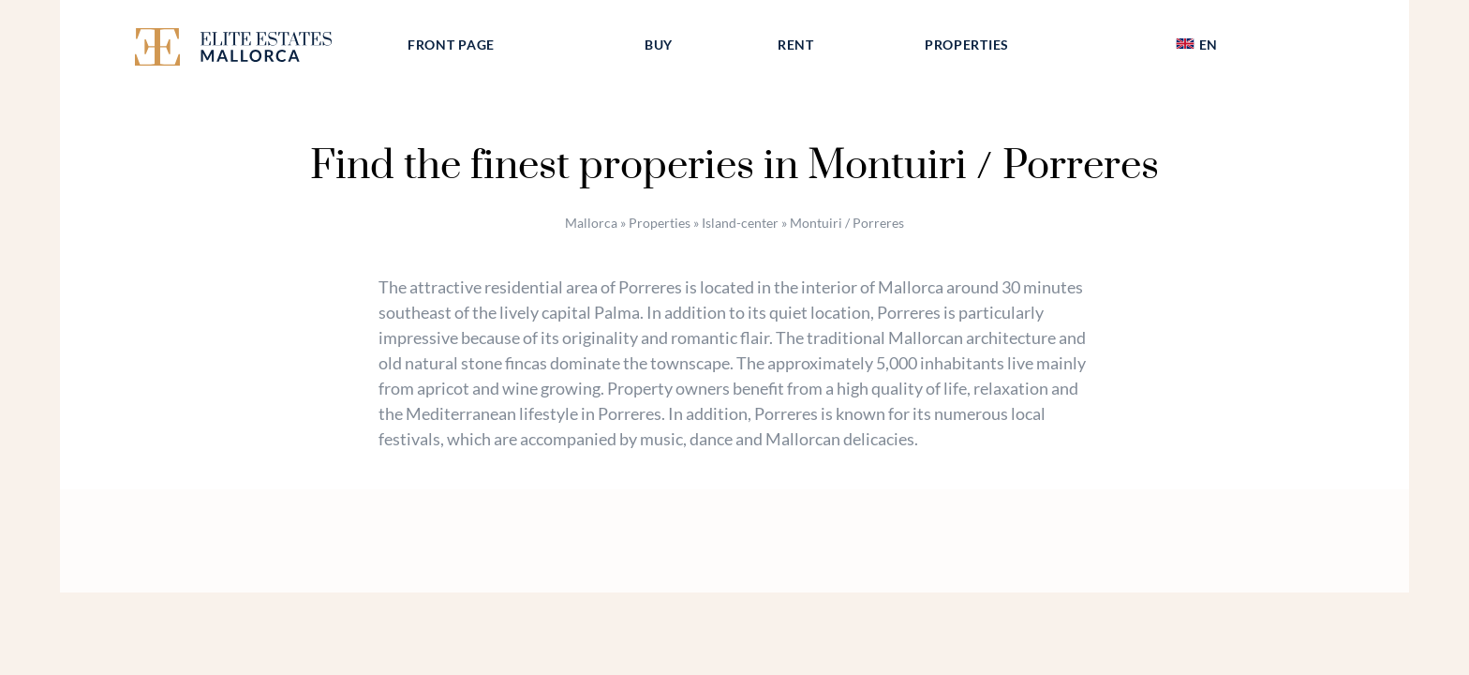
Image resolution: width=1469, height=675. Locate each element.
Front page (451, 44)
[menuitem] (1196, 45)
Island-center (740, 223)
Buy (659, 44)
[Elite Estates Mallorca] (255, 50)
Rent (796, 44)
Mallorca (591, 223)
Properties (967, 44)
